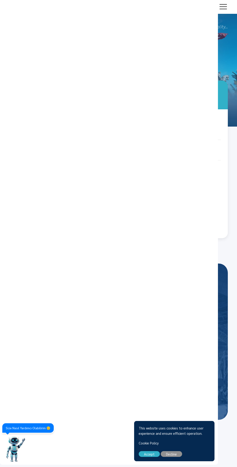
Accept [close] (168, 456)
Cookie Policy (168, 445)
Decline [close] (190, 456)
